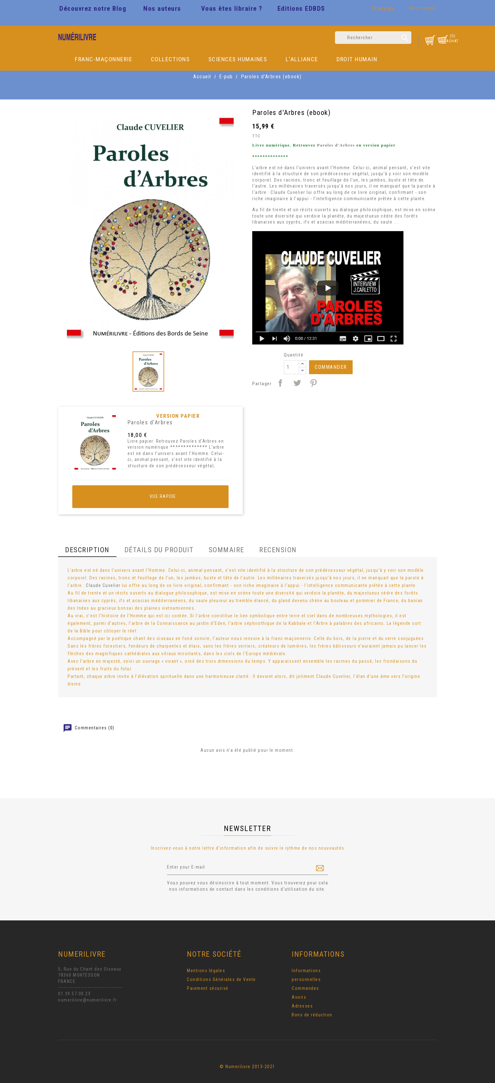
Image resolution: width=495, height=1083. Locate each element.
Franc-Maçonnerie (103, 59)
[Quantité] (291, 367)
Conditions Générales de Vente (221, 979)
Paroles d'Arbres (150, 422)
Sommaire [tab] (226, 550)
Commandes (305, 988)
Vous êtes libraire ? (232, 8)
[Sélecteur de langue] (384, 9)
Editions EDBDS (301, 8)
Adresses (302, 1005)
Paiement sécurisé (208, 988)
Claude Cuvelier (288, 192)
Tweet (297, 383)
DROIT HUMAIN (357, 59)
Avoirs (299, 997)
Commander (331, 367)
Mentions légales (206, 970)
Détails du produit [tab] (159, 550)
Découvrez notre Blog (92, 8)
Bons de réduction (312, 1014)
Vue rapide (150, 497)
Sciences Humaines (237, 59)
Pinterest (313, 383)
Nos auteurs (162, 8)
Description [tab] (87, 550)
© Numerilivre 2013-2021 (247, 1066)
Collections (170, 59)
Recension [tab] (278, 550)
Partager (280, 383)
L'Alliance (302, 59)
